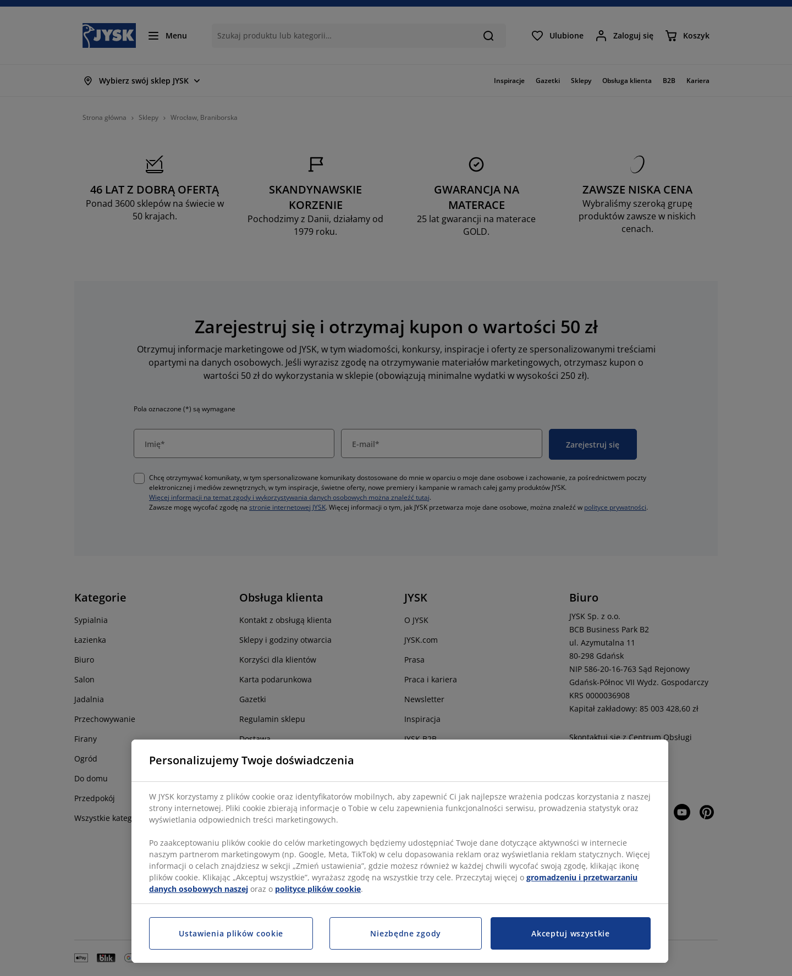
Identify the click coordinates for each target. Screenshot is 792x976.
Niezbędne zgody (405, 933)
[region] (399, 851)
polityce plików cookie (318, 889)
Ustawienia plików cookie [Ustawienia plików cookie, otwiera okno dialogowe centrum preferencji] (231, 933)
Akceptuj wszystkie (570, 933)
